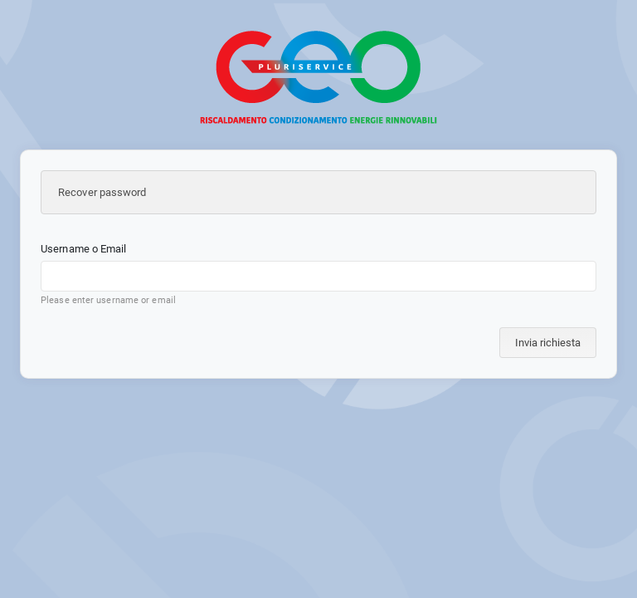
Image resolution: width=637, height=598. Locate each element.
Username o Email (84, 249)
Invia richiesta (548, 342)
